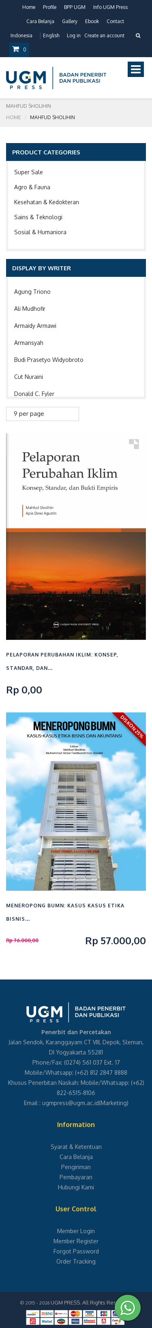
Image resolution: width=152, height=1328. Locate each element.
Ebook (92, 21)
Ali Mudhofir (29, 308)
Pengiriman (76, 1166)
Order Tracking (76, 1261)
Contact (115, 21)
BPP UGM (75, 7)
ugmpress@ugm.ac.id (70, 1102)
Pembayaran (76, 1177)
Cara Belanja (40, 21)
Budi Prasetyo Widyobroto (48, 359)
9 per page (29, 413)
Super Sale (28, 172)
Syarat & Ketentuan (76, 1146)
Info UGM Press (110, 7)
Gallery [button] (69, 21)
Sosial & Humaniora (40, 232)
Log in (74, 35)
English (51, 35)
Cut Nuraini (28, 376)
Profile (49, 7)
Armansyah (28, 342)
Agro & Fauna (32, 187)
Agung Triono (32, 291)
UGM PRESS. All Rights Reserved (91, 1302)
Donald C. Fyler (34, 393)
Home (28, 7)
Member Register (76, 1241)
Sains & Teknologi (38, 217)
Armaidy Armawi (35, 325)
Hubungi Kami (76, 1187)
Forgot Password (76, 1251)
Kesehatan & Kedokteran (46, 202)
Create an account (104, 35)
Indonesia (21, 35)
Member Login (76, 1230)
